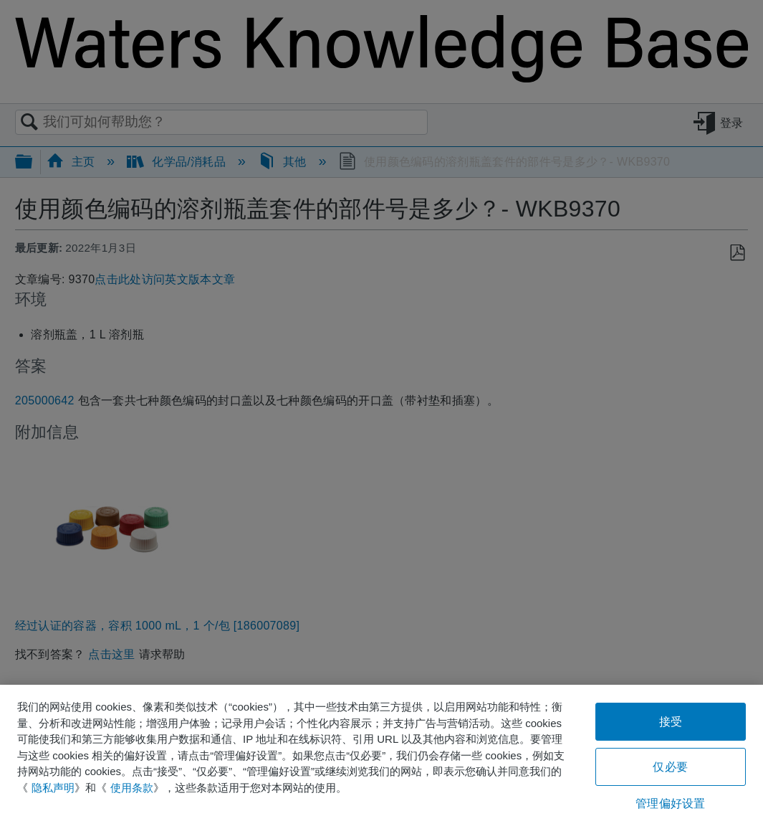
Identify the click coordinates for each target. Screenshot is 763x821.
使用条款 (131, 788)
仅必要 (670, 767)
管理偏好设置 (670, 803)
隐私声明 (53, 788)
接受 (670, 722)
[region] (381, 753)
